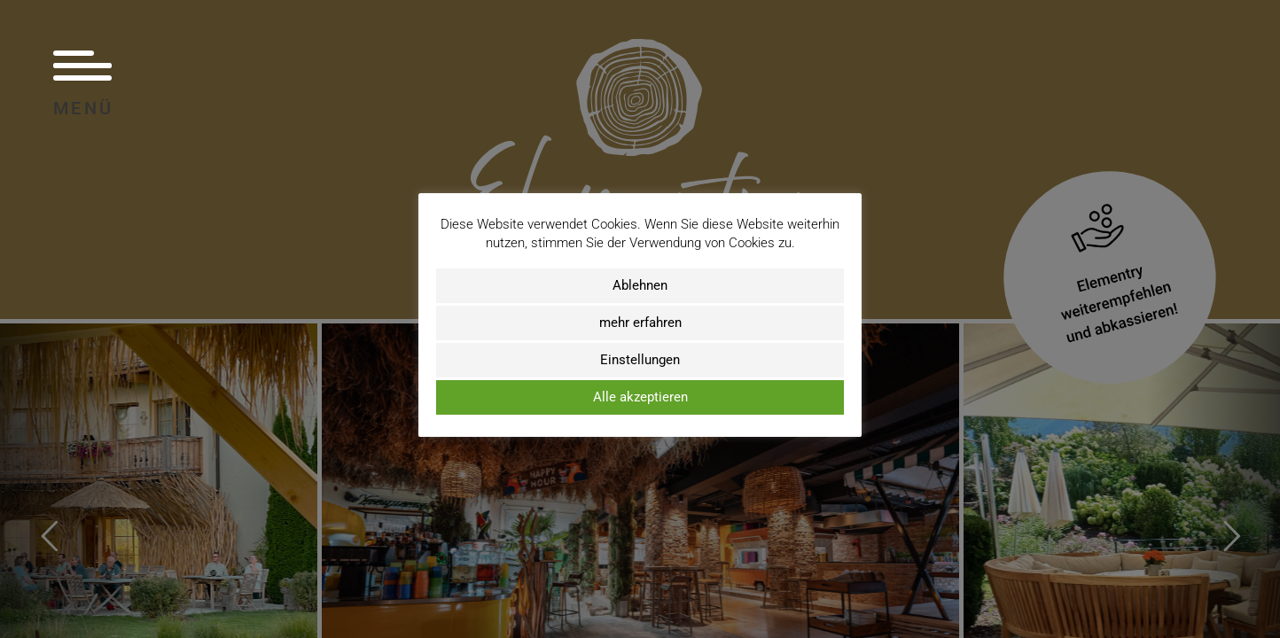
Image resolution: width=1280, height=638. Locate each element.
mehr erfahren (640, 323)
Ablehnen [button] (640, 285)
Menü (83, 83)
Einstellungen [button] (640, 360)
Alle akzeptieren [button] (640, 397)
